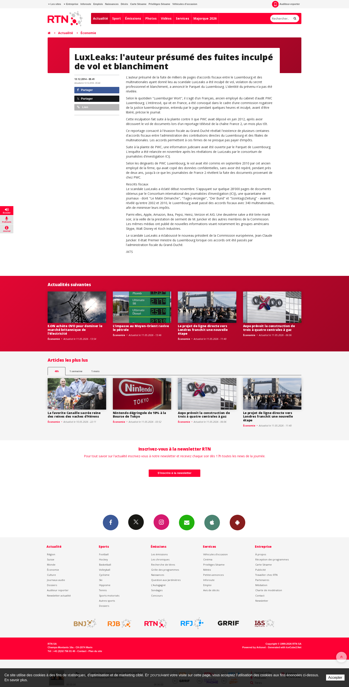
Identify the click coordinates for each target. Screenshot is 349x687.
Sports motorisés (109, 595)
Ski (100, 579)
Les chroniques (160, 559)
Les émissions (159, 554)
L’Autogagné (158, 585)
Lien (82, 107)
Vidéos (166, 18)
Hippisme (104, 585)
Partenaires (262, 579)
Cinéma (207, 559)
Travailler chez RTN (266, 574)
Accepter (335, 677)
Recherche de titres (163, 564)
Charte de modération (268, 590)
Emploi (207, 585)
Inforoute (86, 4)
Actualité (100, 18)
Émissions (133, 18)
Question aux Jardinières (166, 579)
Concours (156, 595)
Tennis (103, 590)
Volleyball (104, 569)
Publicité (260, 569)
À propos (260, 554)
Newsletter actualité (59, 595)
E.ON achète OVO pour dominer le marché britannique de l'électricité (75, 330)
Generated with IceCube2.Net (284, 647)
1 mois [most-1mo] (95, 371)
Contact (259, 595)
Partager (85, 90)
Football (104, 554)
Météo (207, 569)
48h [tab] (57, 371)
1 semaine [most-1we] (75, 371)
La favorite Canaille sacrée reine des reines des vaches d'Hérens (74, 415)
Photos (151, 18)
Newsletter (261, 600)
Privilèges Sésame (159, 4)
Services (182, 18)
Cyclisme (104, 574)
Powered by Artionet (254, 647)
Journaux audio (56, 579)
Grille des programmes (165, 569)
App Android (237, 522)
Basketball (105, 564)
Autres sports (107, 600)
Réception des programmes (272, 559)
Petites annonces (213, 574)
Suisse (50, 559)
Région (51, 554)
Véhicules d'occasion (184, 4)
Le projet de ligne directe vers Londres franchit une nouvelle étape (203, 330)
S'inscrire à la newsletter (174, 473)
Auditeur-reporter (286, 4)
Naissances (112, 4)
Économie (88, 33)
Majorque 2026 (205, 18)
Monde (51, 564)
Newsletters (187, 522)
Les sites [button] (54, 4)
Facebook (110, 522)
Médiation (261, 585)
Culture (51, 574)
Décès (124, 4)
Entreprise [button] (71, 4)
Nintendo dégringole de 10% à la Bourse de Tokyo (139, 415)
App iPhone (212, 522)
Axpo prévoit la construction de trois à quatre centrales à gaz (269, 328)
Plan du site (95, 651)
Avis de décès (211, 590)
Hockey (103, 559)
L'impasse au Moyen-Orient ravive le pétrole (141, 328)
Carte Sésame (138, 4)
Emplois (98, 4)
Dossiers (52, 585)
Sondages (156, 590)
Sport (116, 18)
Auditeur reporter (58, 590)
